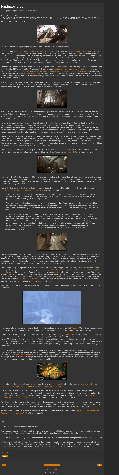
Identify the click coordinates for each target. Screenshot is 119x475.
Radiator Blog (12, 6)
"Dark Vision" (70, 335)
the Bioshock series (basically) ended (71, 69)
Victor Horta (72, 152)
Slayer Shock (35, 279)
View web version (52, 469)
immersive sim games (84, 51)
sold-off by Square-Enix (31, 73)
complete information (24, 355)
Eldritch (55, 276)
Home (52, 465)
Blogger (56, 473)
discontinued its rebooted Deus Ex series (52, 71)
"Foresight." (75, 328)
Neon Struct (21, 279)
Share (4, 456)
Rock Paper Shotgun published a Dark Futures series (34, 51)
